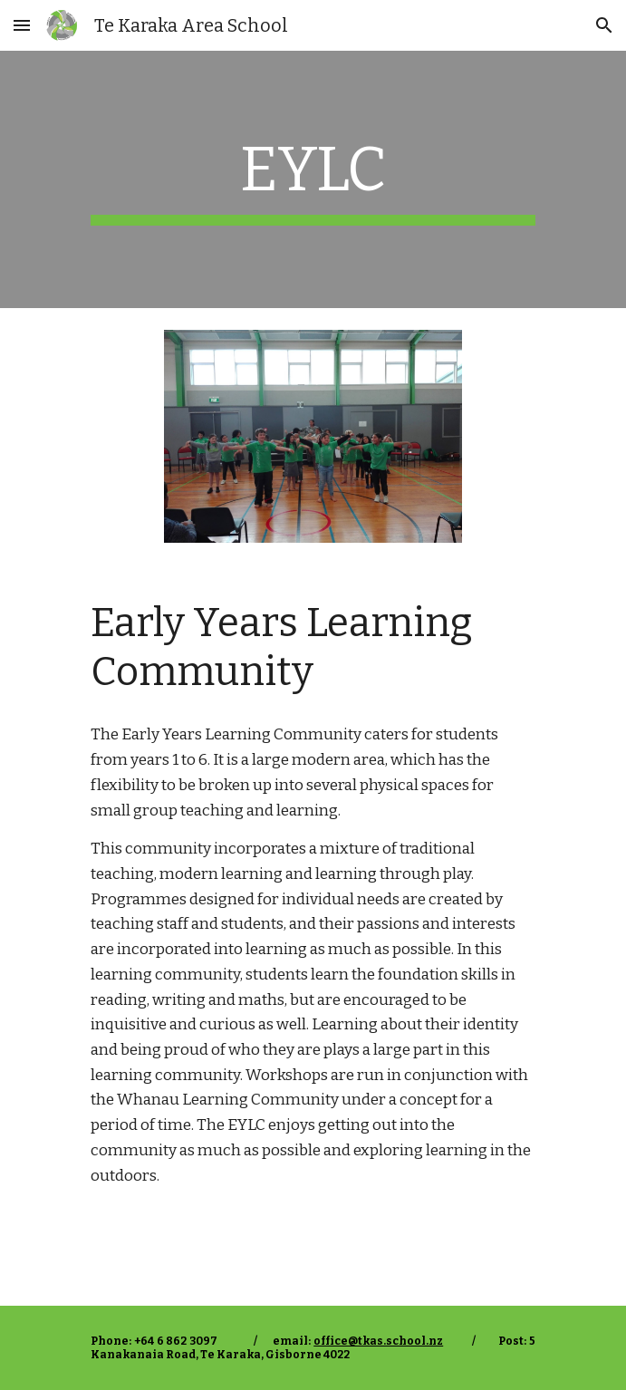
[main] (313, 179)
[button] (21, 25)
